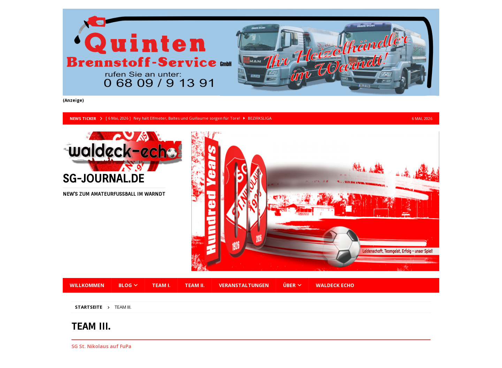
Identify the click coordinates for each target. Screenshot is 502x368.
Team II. (195, 285)
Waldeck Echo (335, 285)
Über (289, 285)
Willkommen (87, 285)
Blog (125, 285)
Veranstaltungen (244, 285)
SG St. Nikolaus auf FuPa (101, 346)
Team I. (161, 285)
